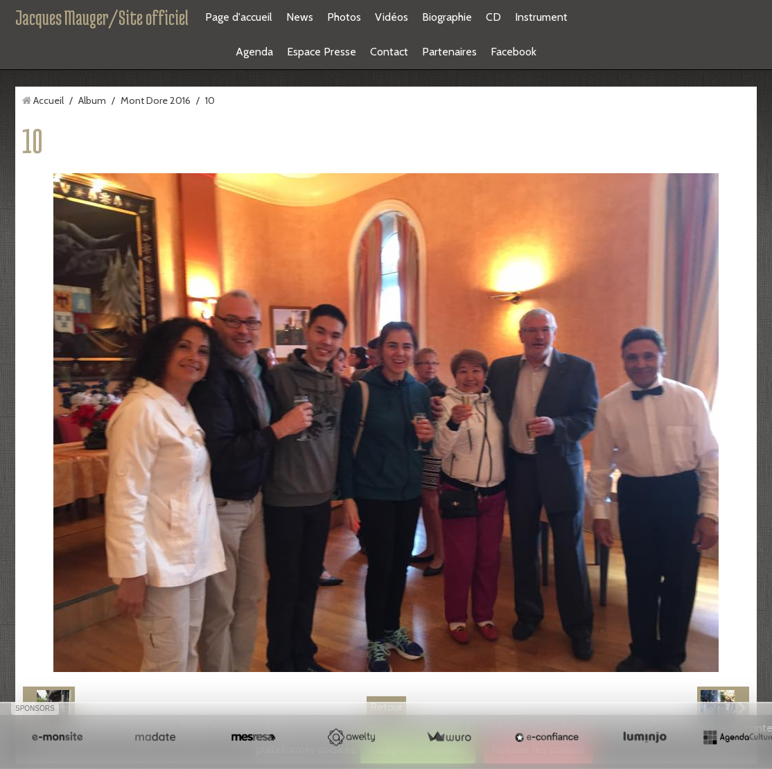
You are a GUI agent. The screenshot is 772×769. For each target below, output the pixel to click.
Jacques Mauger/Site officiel (101, 17)
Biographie (447, 17)
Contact (389, 51)
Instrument (541, 17)
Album (92, 100)
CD (493, 17)
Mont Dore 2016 (156, 100)
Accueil (48, 100)
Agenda (254, 51)
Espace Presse (321, 51)
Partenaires (449, 51)
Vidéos (391, 17)
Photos (344, 17)
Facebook (513, 51)
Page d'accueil (238, 17)
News (299, 17)
